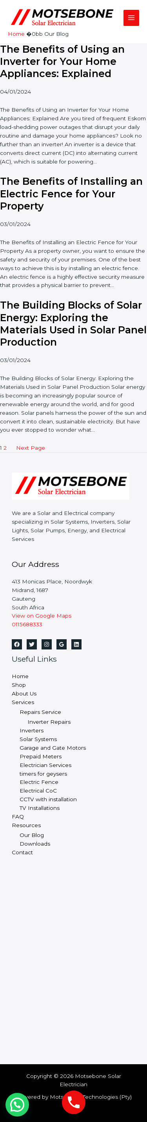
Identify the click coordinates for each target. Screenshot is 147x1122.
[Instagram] (47, 644)
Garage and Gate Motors (53, 748)
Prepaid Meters (41, 756)
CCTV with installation (48, 799)
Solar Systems (38, 739)
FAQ (18, 816)
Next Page (30, 448)
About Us (24, 693)
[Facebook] (17, 644)
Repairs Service (40, 712)
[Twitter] (32, 644)
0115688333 (27, 624)
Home (20, 676)
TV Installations (40, 808)
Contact (22, 852)
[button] (17, 1104)
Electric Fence (39, 782)
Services (23, 702)
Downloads (35, 844)
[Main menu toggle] (131, 18)
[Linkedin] (76, 644)
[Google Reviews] (61, 644)
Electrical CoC (38, 790)
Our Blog (32, 835)
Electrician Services (45, 765)
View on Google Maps (41, 616)
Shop (19, 685)
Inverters (32, 730)
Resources (26, 825)
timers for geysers (43, 774)
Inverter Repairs (49, 722)
